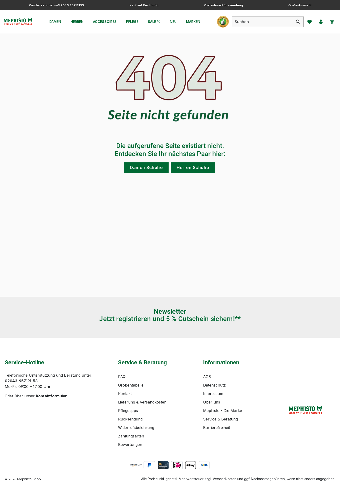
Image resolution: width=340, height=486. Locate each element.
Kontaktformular (51, 396)
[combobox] (259, 21)
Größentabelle (131, 385)
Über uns (211, 402)
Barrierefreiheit (216, 427)
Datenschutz (214, 385)
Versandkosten (224, 479)
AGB (207, 376)
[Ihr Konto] (319, 21)
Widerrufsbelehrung (136, 427)
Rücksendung (130, 419)
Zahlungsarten (131, 436)
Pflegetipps (128, 410)
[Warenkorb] (331, 21)
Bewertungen (130, 444)
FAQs (123, 376)
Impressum (213, 393)
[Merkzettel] (307, 21)
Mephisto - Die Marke (222, 410)
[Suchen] (295, 21)
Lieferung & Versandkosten (142, 402)
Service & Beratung (220, 419)
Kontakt (125, 393)
